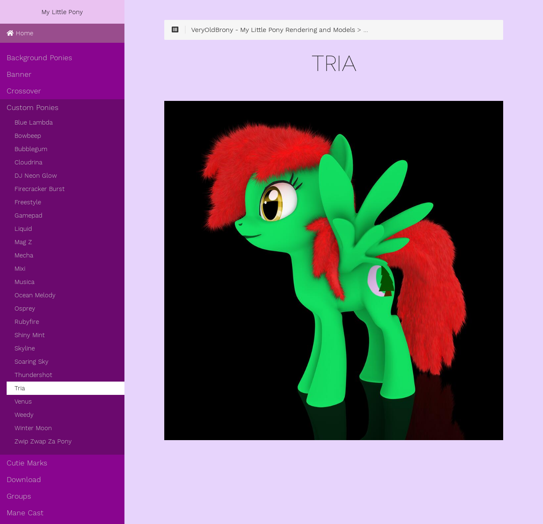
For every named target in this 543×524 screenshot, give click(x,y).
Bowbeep (28, 136)
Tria (20, 388)
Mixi (20, 268)
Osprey (25, 308)
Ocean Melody (35, 295)
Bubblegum (31, 149)
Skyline (25, 348)
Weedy (24, 415)
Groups (19, 496)
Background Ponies (39, 58)
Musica (24, 282)
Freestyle (28, 202)
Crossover (24, 91)
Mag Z (23, 242)
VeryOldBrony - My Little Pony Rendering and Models (273, 30)
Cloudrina (28, 162)
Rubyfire (27, 322)
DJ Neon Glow (36, 175)
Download (24, 479)
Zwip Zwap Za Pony (43, 441)
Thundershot (33, 375)
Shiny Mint (30, 335)
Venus (23, 401)
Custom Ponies (32, 107)
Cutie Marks (27, 463)
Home (20, 33)
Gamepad (28, 215)
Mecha (24, 255)
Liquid (23, 229)
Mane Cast (25, 513)
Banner (19, 74)
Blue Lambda (34, 122)
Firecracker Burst (40, 189)
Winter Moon (33, 428)
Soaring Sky (32, 361)
